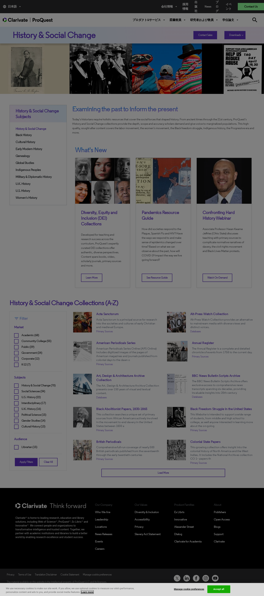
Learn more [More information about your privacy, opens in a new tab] (87, 592)
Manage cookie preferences (189, 589)
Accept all (218, 589)
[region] (132, 589)
